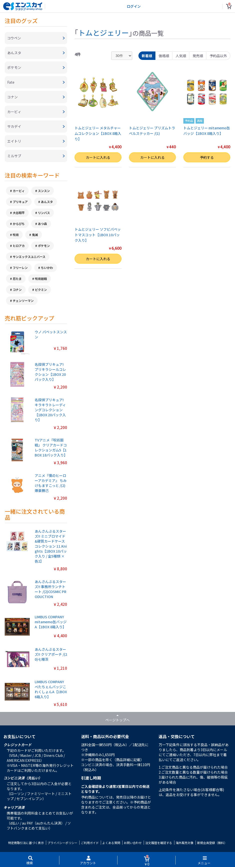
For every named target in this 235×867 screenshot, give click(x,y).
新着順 (147, 55)
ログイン (134, 6)
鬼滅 (35, 234)
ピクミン (41, 289)
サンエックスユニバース (29, 256)
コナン (17, 289)
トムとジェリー (103, 32)
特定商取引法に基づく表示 (26, 843)
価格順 (164, 55)
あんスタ (47, 202)
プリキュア (20, 202)
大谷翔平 (19, 213)
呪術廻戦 (41, 278)
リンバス (44, 213)
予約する (207, 157)
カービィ (19, 191)
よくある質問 (111, 843)
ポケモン (44, 245)
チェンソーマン (23, 300)
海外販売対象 (185, 843)
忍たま (17, 278)
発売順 (198, 55)
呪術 (16, 234)
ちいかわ (47, 267)
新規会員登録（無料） (212, 843)
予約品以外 (218, 55)
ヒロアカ (19, 245)
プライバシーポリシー (62, 843)
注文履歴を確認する (158, 843)
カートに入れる (98, 157)
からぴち (19, 223)
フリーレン (20, 267)
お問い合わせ (133, 843)
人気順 (181, 55)
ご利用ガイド (90, 843)
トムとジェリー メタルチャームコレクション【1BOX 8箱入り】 (98, 133)
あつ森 (42, 223)
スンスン (44, 191)
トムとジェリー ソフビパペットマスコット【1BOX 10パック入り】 (98, 235)
